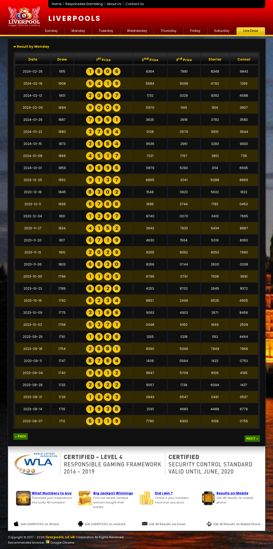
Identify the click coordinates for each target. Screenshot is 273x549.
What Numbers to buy (52, 493)
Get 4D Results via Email (167, 524)
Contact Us (134, 4)
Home (56, 4)
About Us (114, 4)
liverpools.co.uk (60, 537)
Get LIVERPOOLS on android (105, 524)
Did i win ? (164, 493)
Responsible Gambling (84, 4)
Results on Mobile (232, 493)
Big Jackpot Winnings (113, 493)
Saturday (222, 30)
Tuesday (106, 30)
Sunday (51, 30)
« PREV (20, 436)
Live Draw (250, 30)
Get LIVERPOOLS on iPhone (39, 524)
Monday (78, 30)
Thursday (169, 30)
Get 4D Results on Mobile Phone (236, 524)
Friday (195, 30)
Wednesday (137, 30)
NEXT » (252, 438)
